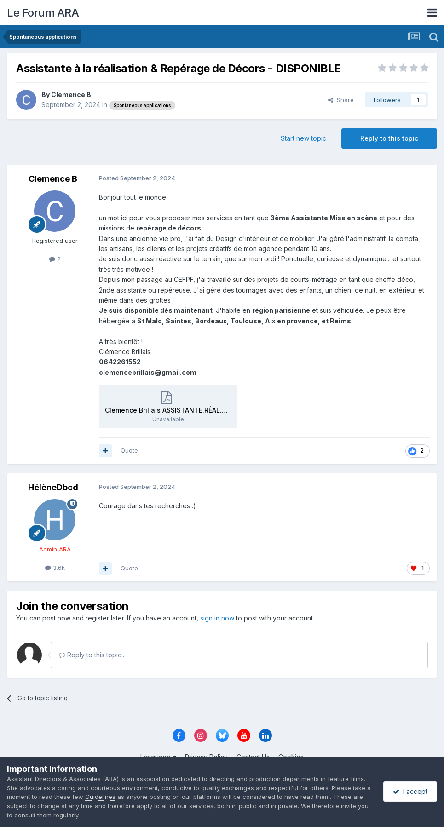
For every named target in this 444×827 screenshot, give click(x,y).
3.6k (55, 567)
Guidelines (100, 796)
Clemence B (71, 94)
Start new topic (303, 138)
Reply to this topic (389, 138)
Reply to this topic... (92, 655)
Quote (129, 450)
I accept (410, 791)
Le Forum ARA (43, 12)
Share (341, 99)
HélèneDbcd (53, 487)
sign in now (217, 618)
